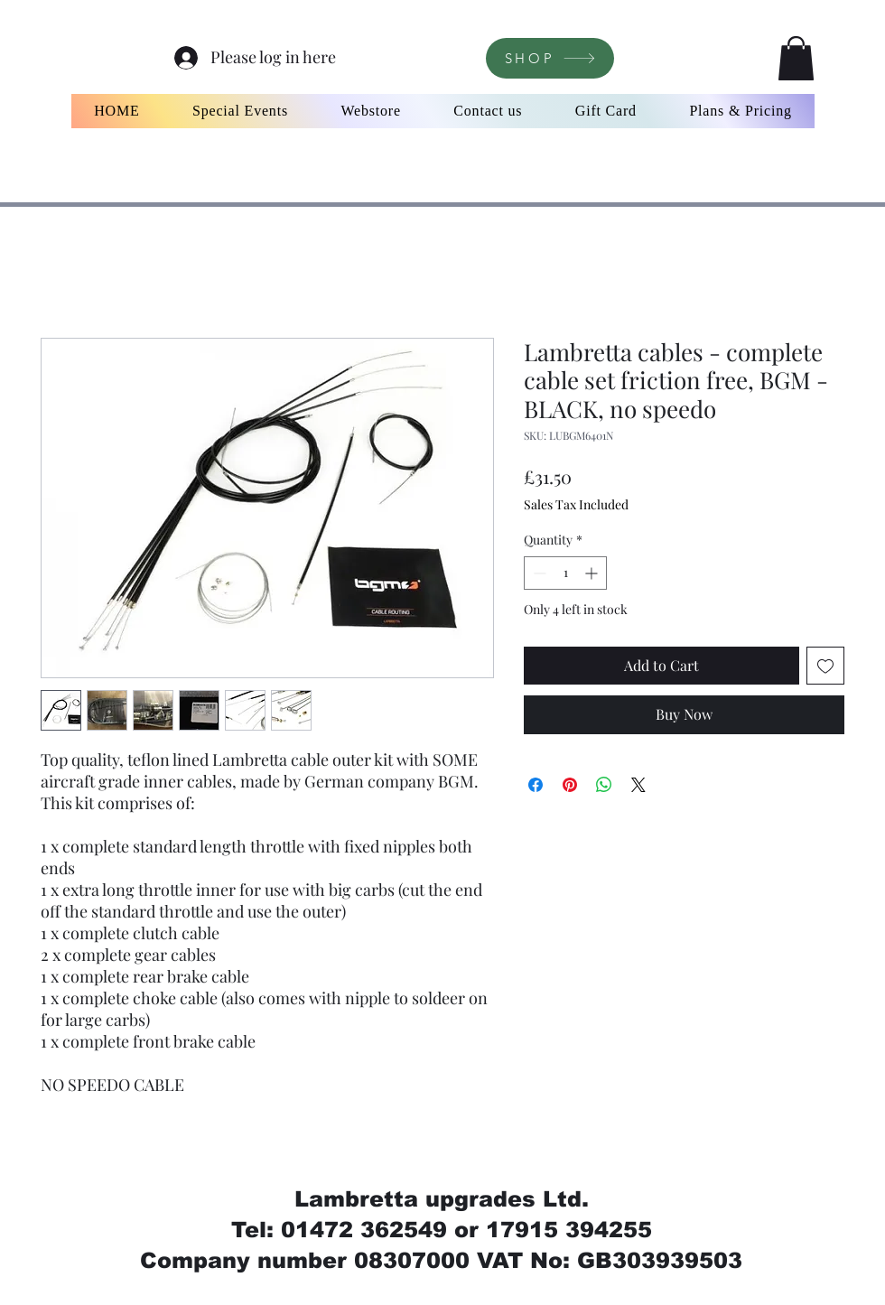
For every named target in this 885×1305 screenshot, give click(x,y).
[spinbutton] (565, 573)
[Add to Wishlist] (825, 666)
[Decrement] (537, 573)
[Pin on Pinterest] (570, 785)
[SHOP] (550, 58)
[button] (796, 58)
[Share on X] (638, 785)
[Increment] (593, 573)
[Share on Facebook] (535, 785)
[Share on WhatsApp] (604, 785)
